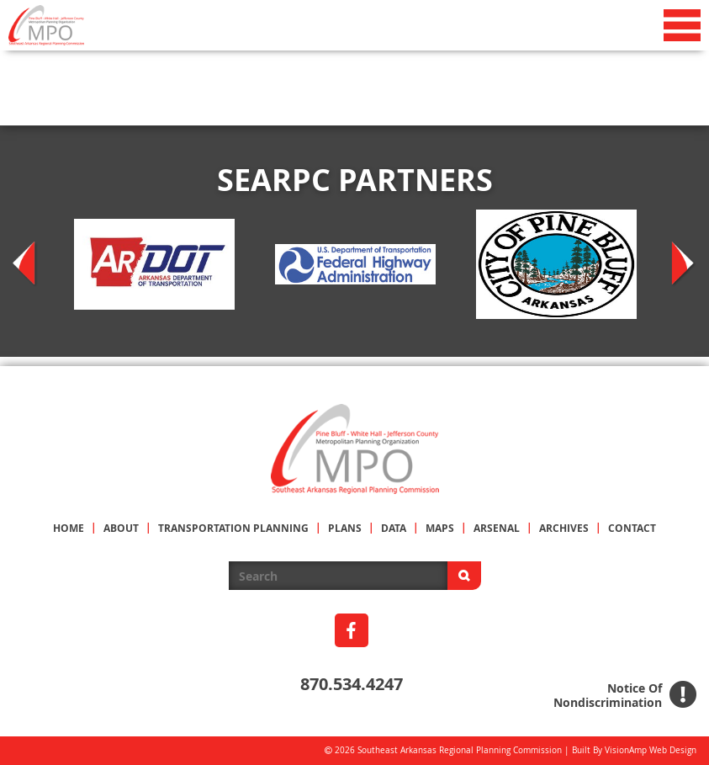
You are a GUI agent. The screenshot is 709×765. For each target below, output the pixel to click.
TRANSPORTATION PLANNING (233, 528)
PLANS (345, 528)
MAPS (440, 528)
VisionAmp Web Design (650, 750)
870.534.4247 (351, 683)
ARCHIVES (564, 528)
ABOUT (121, 528)
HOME (68, 528)
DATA (393, 528)
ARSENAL (497, 528)
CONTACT (632, 528)
